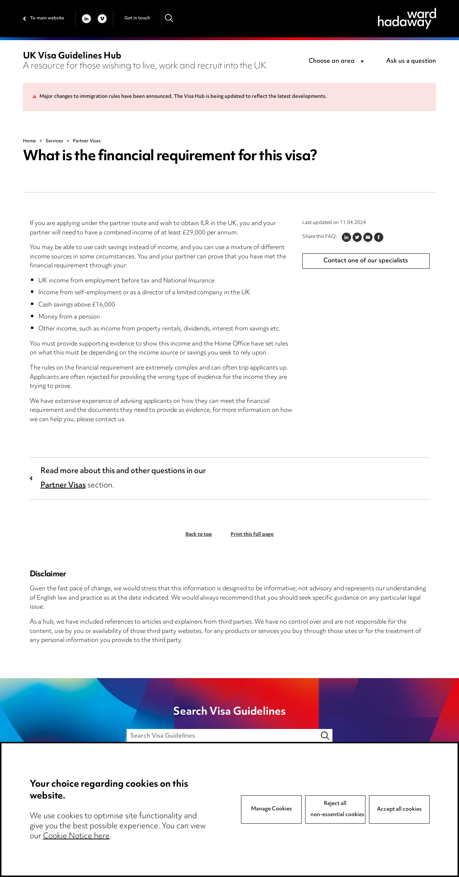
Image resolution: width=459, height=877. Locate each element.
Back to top (198, 535)
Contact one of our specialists (365, 261)
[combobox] (337, 61)
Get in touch (137, 18)
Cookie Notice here (76, 836)
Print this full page (252, 535)
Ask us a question (411, 61)
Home (29, 141)
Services (54, 141)
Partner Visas (63, 486)
